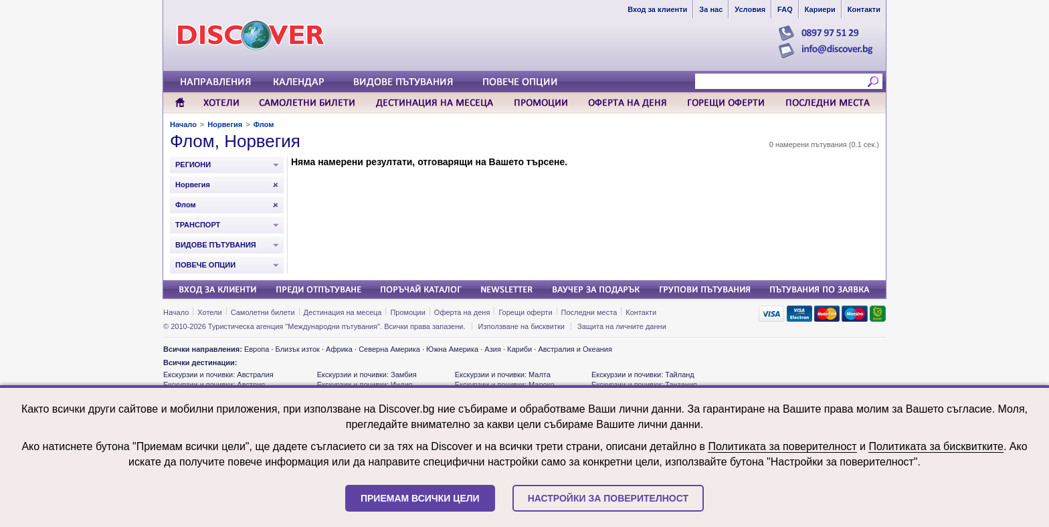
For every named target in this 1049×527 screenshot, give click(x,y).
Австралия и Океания (575, 349)
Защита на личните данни (621, 326)
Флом (264, 124)
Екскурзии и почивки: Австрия (214, 385)
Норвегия (224, 124)
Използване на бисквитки (521, 326)
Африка (339, 349)
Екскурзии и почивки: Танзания (644, 385)
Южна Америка (452, 349)
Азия (492, 349)
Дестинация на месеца (343, 312)
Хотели (209, 312)
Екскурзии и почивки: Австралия (218, 375)
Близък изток (298, 349)
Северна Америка (389, 349)
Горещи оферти (525, 312)
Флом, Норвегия (235, 141)
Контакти (641, 312)
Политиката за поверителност (782, 446)
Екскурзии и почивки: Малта (503, 375)
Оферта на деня (462, 312)
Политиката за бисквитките (936, 446)
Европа (257, 349)
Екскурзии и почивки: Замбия (367, 375)
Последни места (589, 312)
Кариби (519, 349)
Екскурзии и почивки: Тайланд (642, 375)
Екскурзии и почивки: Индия (365, 385)
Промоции (407, 312)
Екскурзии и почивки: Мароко (505, 385)
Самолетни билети (263, 312)
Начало (183, 124)
